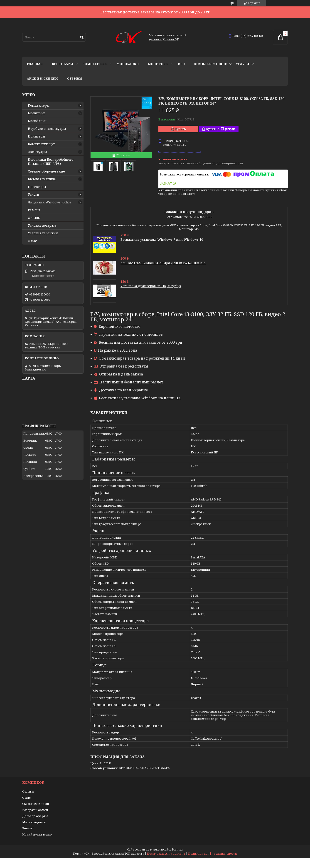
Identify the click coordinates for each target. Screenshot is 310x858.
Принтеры (36, 136)
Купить (180, 129)
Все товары (62, 64)
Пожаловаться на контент (166, 853)
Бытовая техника (42, 179)
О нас (32, 241)
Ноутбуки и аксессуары (47, 129)
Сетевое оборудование (46, 171)
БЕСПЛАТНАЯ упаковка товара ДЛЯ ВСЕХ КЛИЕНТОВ (163, 262)
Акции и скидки (42, 78)
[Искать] (82, 38)
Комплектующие (210, 64)
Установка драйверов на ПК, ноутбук (151, 286)
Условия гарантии (43, 233)
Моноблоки (128, 64)
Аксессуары (37, 152)
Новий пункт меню (37, 834)
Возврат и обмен (35, 810)
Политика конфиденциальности (212, 853)
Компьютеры (95, 64)
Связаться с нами (35, 804)
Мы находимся (34, 822)
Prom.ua (177, 849)
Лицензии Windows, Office (49, 202)
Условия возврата (42, 225)
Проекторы (37, 187)
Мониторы (158, 64)
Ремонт (34, 210)
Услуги (242, 64)
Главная (35, 64)
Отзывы (74, 78)
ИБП (181, 64)
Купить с (220, 129)
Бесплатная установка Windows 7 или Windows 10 (162, 239)
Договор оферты (35, 816)
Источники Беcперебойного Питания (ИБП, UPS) (51, 162)
